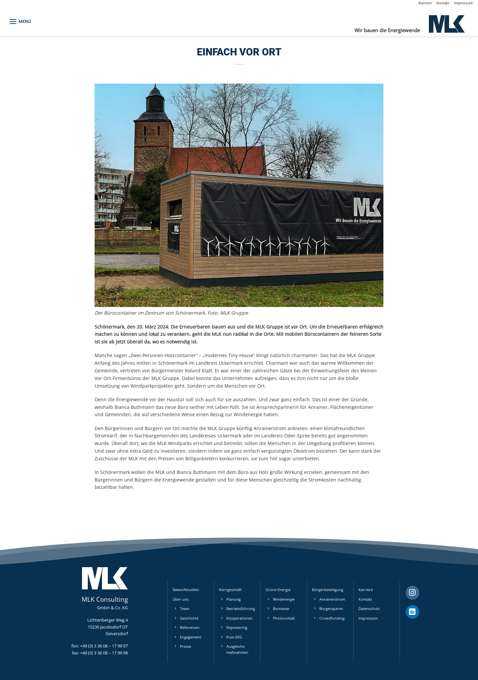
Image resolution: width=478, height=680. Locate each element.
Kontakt (443, 3)
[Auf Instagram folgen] (412, 593)
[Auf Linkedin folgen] (412, 612)
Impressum (463, 3)
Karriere (425, 3)
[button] (20, 21)
